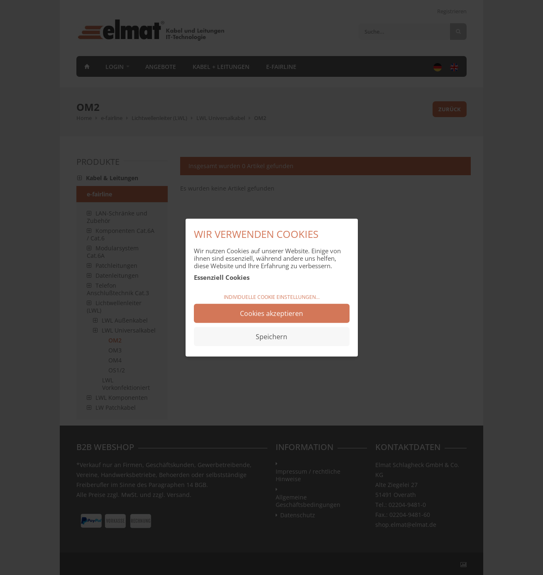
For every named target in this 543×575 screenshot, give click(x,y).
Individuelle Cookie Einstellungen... (272, 296)
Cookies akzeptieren (271, 313)
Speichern (271, 336)
